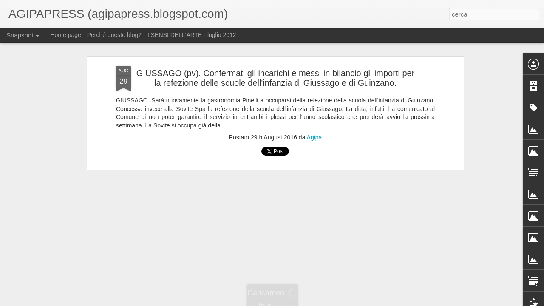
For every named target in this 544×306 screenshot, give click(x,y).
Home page (65, 34)
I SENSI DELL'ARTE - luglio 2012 (191, 34)
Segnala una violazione (347, 301)
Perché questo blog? (115, 34)
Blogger (312, 301)
